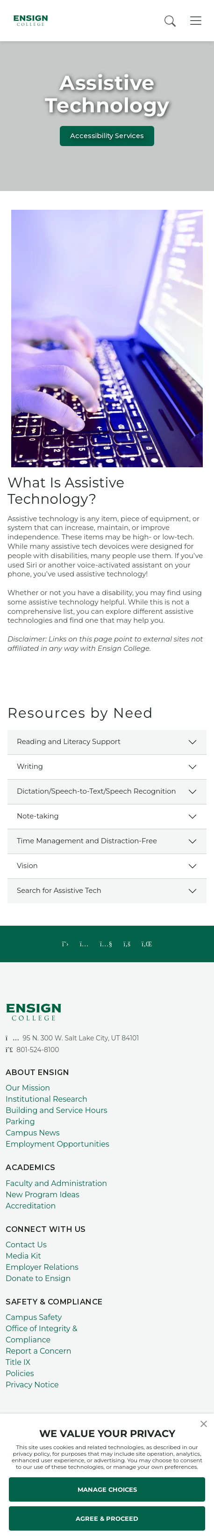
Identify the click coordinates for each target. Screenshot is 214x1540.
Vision (27, 866)
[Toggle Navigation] (195, 20)
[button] (203, 1423)
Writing (30, 766)
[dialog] (186, 1512)
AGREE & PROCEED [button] (107, 1518)
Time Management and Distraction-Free (87, 841)
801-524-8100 (32, 1050)
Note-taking (38, 816)
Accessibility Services (107, 136)
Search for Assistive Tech (59, 890)
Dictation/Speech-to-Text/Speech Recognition (96, 791)
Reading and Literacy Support (69, 741)
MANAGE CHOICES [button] (107, 1489)
